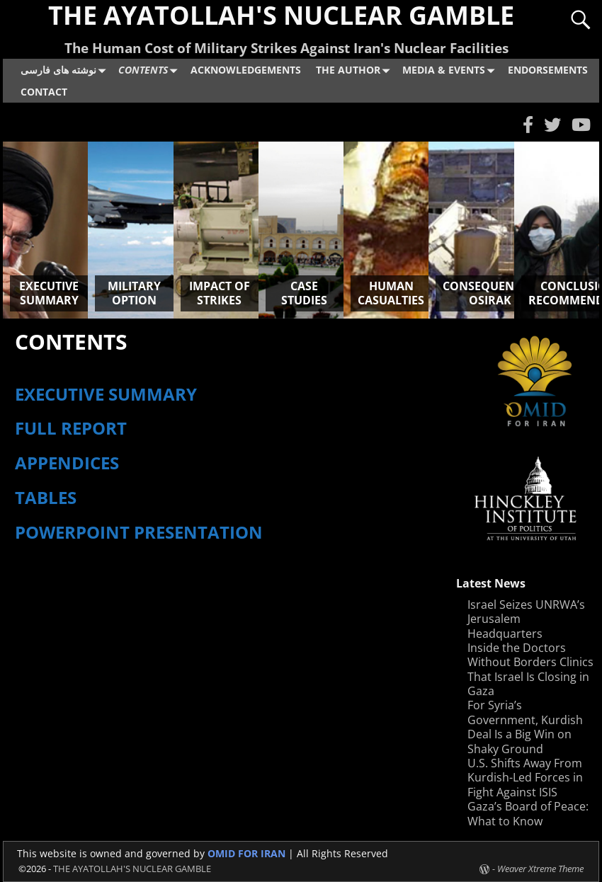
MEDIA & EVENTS (451, 70)
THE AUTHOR (355, 70)
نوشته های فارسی (66, 70)
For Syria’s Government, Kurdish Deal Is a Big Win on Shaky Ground (525, 726)
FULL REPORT (71, 428)
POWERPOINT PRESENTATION (141, 532)
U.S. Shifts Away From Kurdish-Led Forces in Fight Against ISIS (525, 777)
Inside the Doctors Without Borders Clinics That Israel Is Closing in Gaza (530, 669)
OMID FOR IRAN (248, 853)
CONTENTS (150, 70)
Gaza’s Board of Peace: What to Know (528, 813)
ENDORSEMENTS (548, 69)
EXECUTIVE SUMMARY (106, 394)
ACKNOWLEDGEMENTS (246, 69)
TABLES (45, 497)
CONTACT (44, 91)
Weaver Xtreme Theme (540, 868)
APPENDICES (67, 462)
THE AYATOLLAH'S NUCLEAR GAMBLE (132, 868)
